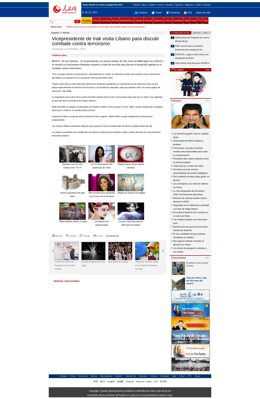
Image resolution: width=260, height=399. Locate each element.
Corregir (84, 236)
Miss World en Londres (118, 262)
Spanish (178, 5)
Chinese (136, 5)
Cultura (168, 20)
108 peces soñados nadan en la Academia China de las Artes (147, 265)
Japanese (189, 5)
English (152, 5)
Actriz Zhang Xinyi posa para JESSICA (192, 63)
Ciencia (148, 20)
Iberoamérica (127, 20)
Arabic (198, 5)
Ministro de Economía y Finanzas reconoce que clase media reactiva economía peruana (106, 27)
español (55, 32)
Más (208, 70)
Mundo (115, 20)
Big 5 (144, 5)
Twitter (157, 12)
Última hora (56, 27)
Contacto (141, 12)
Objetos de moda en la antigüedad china (135, 193)
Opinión (139, 20)
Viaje (186, 20)
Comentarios (112, 236)
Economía (105, 20)
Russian (169, 5)
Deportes (158, 20)
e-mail (98, 236)
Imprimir (57, 236)
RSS (188, 12)
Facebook (173, 12)
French (161, 5)
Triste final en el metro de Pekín (188, 166)
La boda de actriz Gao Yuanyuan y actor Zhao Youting (65, 265)
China (96, 20)
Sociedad (178, 20)
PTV (200, 20)
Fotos (193, 20)
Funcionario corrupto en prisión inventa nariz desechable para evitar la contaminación (190, 151)
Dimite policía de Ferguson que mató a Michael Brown (192, 39)
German (206, 5)
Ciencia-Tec (131, 376)
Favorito (71, 236)
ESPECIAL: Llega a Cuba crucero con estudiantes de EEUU (192, 56)
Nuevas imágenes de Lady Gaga (93, 264)
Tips (206, 20)
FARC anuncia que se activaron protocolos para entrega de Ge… (189, 48)
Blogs (197, 376)
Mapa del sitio (203, 12)
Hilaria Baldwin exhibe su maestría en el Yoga (79, 221)
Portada (86, 20)
